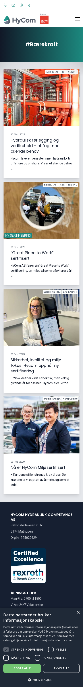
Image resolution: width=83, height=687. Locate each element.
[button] (41, 679)
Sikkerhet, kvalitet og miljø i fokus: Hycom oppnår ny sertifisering (37, 365)
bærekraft (53, 72)
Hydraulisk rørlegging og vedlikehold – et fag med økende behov (35, 145)
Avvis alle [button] (61, 668)
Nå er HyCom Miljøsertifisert (38, 467)
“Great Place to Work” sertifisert (32, 255)
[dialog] (41, 647)
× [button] (78, 612)
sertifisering (68, 184)
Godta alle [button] (22, 668)
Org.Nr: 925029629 (24, 537)
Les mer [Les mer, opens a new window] (67, 640)
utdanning (69, 72)
